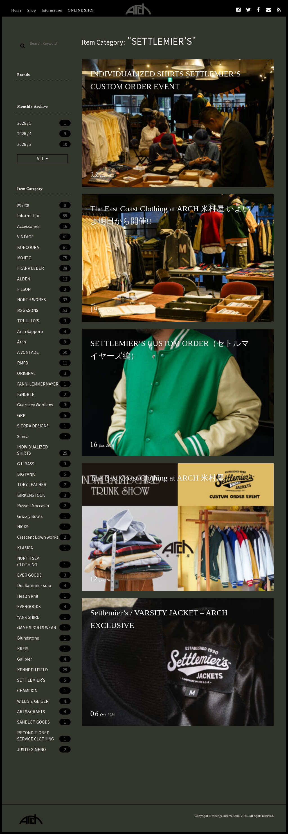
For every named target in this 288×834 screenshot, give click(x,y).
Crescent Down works (44, 537)
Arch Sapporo (44, 331)
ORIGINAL (44, 373)
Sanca (44, 436)
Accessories (44, 226)
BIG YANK (44, 474)
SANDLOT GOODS (44, 722)
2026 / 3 (44, 144)
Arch (44, 342)
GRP (44, 415)
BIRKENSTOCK (44, 495)
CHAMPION (44, 690)
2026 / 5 (44, 123)
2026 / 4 (44, 133)
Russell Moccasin (44, 505)
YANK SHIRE (44, 617)
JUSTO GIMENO (44, 749)
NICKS (44, 526)
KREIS (44, 648)
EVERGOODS (44, 606)
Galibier (44, 659)
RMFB (44, 363)
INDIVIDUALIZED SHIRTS (44, 450)
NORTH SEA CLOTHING (44, 561)
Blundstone (44, 638)
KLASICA (44, 548)
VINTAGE (44, 237)
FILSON (44, 289)
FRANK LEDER (44, 268)
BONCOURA (44, 247)
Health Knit (44, 596)
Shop (31, 10)
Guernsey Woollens (44, 405)
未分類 (44, 205)
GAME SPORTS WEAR (44, 627)
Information (52, 10)
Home (16, 10)
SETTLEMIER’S (44, 680)
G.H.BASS (44, 464)
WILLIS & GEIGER (44, 701)
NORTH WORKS (44, 299)
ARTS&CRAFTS (44, 711)
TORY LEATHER (44, 484)
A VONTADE (44, 352)
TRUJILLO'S (44, 321)
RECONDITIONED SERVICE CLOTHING (44, 736)
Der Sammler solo (44, 585)
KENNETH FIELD (44, 670)
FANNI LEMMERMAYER (44, 384)
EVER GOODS (44, 575)
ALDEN (44, 279)
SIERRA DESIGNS (44, 426)
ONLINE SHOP (81, 10)
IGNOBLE (44, 394)
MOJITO (44, 258)
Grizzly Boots (44, 516)
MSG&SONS (44, 310)
